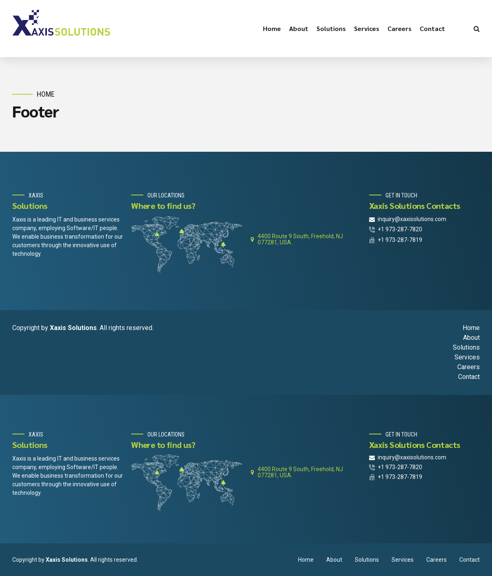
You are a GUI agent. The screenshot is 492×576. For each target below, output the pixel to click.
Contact (432, 28)
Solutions (331, 28)
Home (272, 28)
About (298, 28)
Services (366, 28)
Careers (399, 28)
